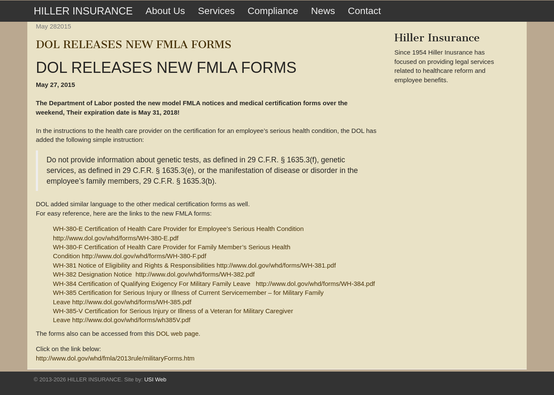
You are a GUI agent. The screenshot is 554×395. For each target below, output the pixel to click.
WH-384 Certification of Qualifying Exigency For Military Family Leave (152, 283)
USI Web (155, 379)
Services (216, 11)
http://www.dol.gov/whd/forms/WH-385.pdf (131, 302)
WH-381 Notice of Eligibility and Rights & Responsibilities (134, 265)
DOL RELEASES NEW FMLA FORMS (133, 44)
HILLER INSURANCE (83, 11)
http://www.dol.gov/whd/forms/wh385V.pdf (131, 319)
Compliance (273, 11)
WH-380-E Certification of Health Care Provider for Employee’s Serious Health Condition (178, 228)
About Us (165, 11)
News (323, 11)
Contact (364, 11)
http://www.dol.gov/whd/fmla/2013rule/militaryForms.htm (115, 358)
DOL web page (177, 333)
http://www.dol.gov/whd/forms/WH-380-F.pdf (144, 255)
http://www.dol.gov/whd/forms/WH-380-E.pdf (115, 238)
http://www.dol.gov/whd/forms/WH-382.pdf (194, 274)
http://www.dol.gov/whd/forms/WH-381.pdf (276, 265)
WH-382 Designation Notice (92, 274)
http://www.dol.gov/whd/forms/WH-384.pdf (315, 283)
